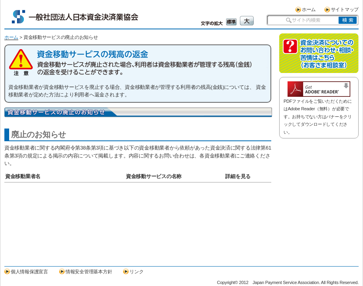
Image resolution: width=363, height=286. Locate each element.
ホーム (309, 9)
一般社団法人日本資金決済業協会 (75, 16)
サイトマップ (345, 9)
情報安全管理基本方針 (89, 271)
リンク (136, 271)
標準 (231, 21)
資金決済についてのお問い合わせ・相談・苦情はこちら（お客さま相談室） (319, 53)
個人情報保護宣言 (29, 271)
